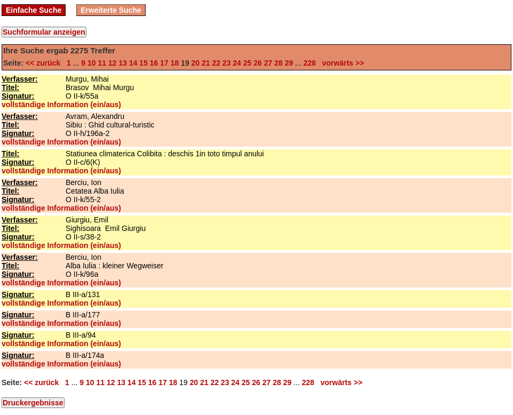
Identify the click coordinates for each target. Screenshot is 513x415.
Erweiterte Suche (111, 10)
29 (289, 63)
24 (237, 63)
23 (226, 63)
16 (154, 63)
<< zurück (45, 63)
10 (91, 63)
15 (143, 63)
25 (247, 63)
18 (175, 63)
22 (216, 63)
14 (133, 63)
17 (164, 63)
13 (122, 63)
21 (206, 63)
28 (278, 63)
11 (102, 63)
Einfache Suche (33, 10)
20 (195, 63)
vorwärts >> (341, 63)
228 (309, 63)
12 (112, 63)
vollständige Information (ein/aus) (61, 104)
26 (258, 63)
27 (268, 63)
